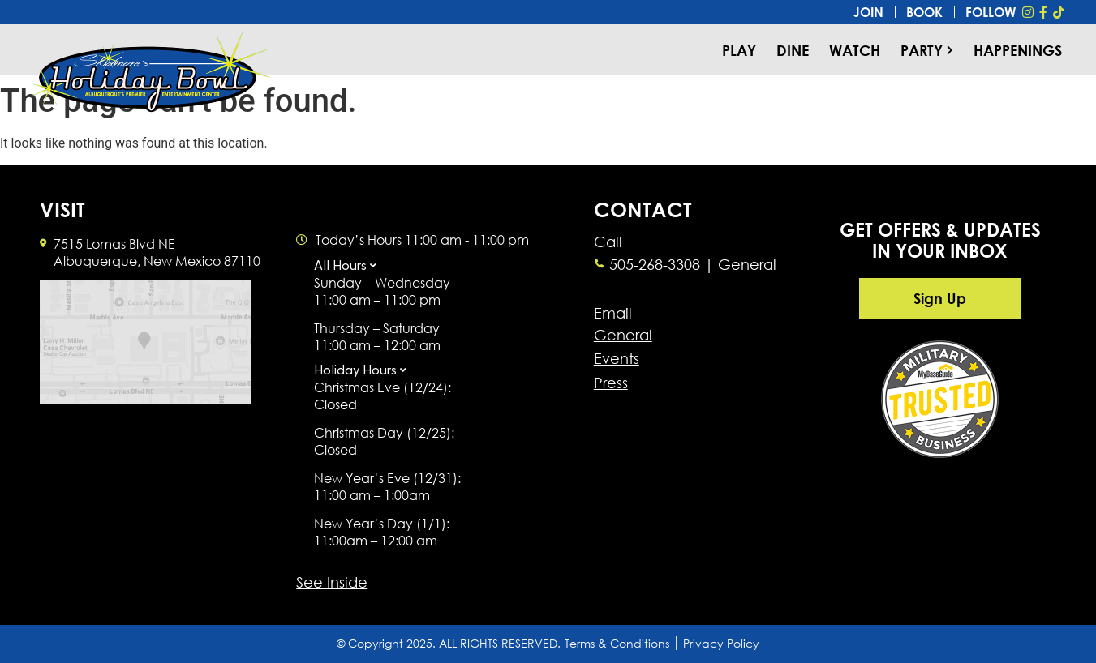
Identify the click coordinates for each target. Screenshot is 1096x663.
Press (611, 382)
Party (926, 50)
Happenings (1018, 50)
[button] (391, 267)
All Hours (340, 265)
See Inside (331, 582)
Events (616, 358)
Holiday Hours (355, 369)
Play (739, 50)
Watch (854, 50)
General (623, 335)
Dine (792, 50)
